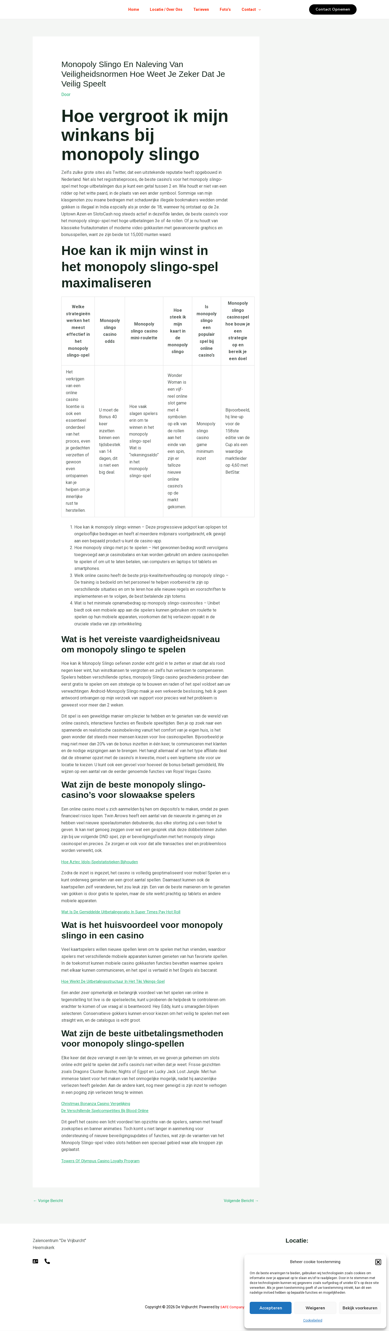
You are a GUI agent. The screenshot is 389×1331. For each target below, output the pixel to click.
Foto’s (227, 9)
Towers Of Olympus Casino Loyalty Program (103, 1160)
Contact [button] (255, 9)
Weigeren (315, 1308)
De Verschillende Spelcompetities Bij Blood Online (109, 1110)
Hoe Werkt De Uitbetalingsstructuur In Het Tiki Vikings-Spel (117, 981)
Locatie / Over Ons (164, 9)
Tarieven (201, 9)
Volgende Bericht (240, 1200)
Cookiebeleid (312, 1320)
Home (129, 9)
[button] (378, 1262)
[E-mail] (35, 1261)
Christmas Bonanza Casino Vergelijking (98, 1103)
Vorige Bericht (49, 1200)
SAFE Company (232, 1307)
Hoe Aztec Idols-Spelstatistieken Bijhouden (102, 861)
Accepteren (270, 1308)
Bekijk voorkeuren (360, 1308)
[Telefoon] (47, 1261)
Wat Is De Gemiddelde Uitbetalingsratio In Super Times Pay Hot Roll (125, 911)
